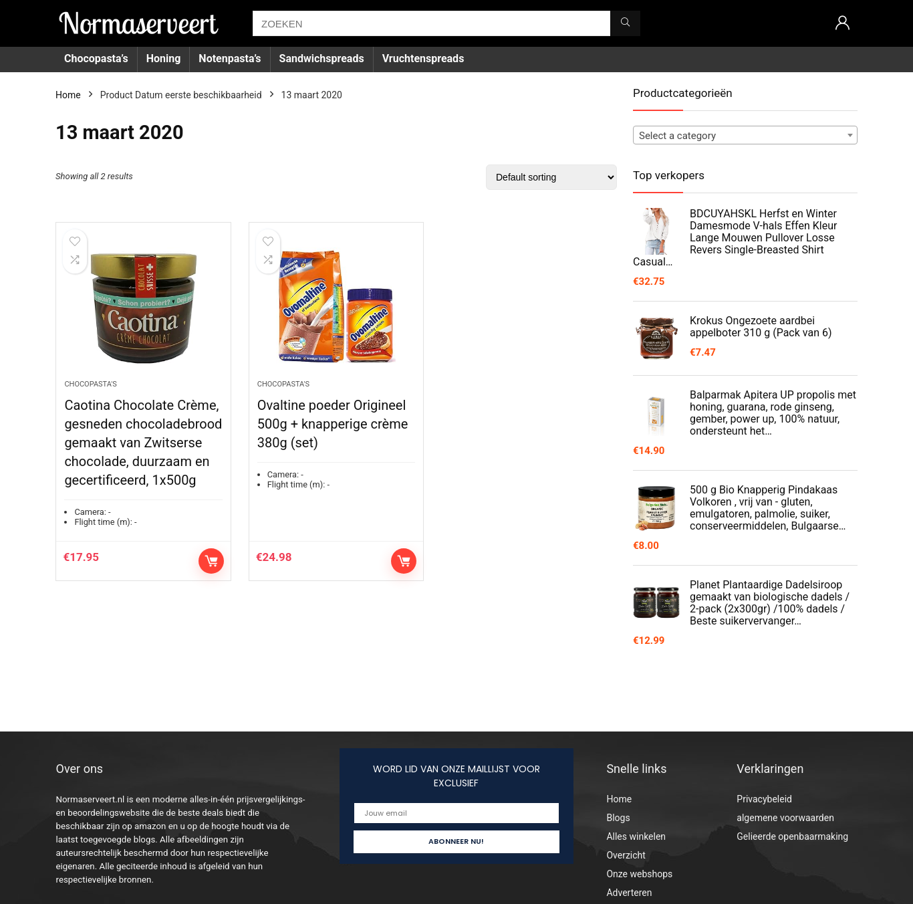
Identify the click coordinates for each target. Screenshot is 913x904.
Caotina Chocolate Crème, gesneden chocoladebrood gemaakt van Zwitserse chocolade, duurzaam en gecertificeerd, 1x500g (143, 442)
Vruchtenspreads (423, 58)
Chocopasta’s (96, 58)
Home (68, 95)
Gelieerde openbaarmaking (792, 836)
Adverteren (629, 892)
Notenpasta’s (230, 58)
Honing (163, 58)
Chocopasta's (90, 384)
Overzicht (625, 855)
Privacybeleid (764, 799)
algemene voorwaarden (785, 817)
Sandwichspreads (321, 58)
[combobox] (745, 135)
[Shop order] (551, 177)
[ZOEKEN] (625, 23)
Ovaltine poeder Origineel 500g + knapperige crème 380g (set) (332, 424)
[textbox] (745, 135)
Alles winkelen (636, 836)
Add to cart (211, 561)
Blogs (618, 817)
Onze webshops (639, 874)
